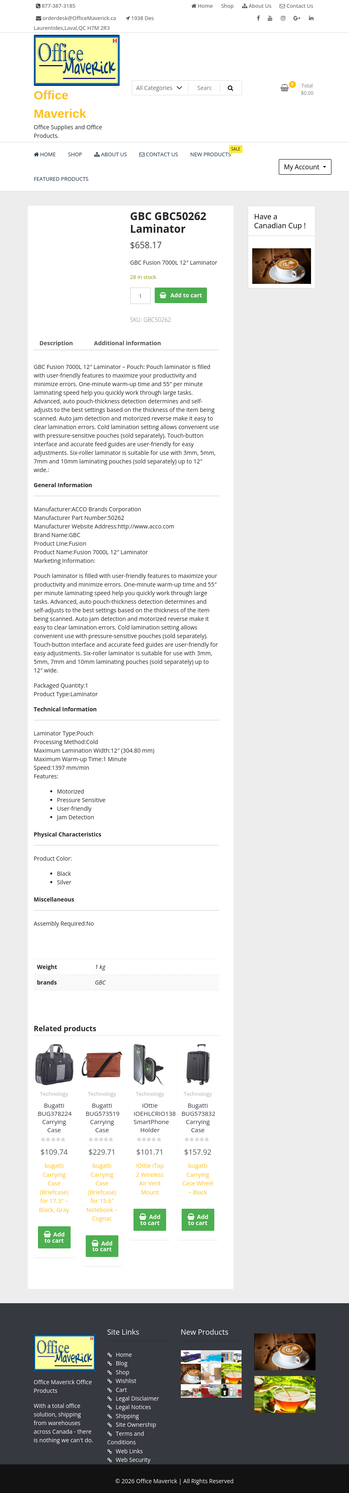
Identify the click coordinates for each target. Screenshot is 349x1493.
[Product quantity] (140, 296)
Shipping (127, 1413)
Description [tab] (56, 342)
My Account (302, 166)
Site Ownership (136, 1421)
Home (202, 5)
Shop (227, 5)
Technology (54, 1093)
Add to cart (186, 295)
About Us (256, 5)
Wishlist (126, 1378)
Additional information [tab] (126, 342)
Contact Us (296, 5)
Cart (121, 1387)
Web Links (129, 1447)
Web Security (133, 1455)
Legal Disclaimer (137, 1395)
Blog (122, 1361)
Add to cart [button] (54, 1235)
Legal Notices (133, 1404)
